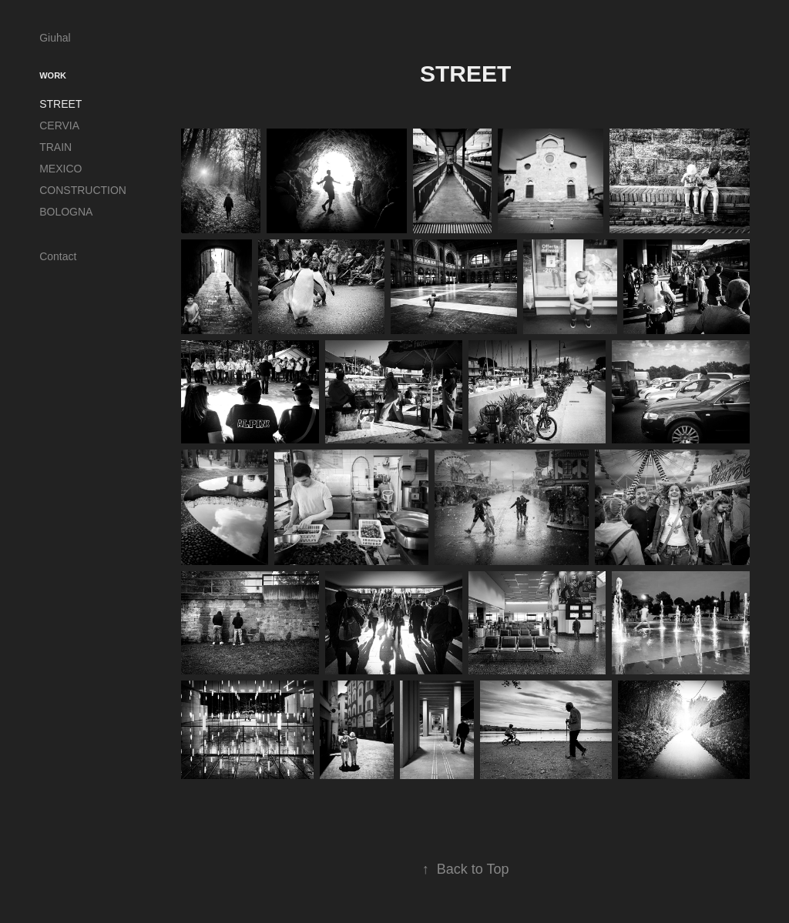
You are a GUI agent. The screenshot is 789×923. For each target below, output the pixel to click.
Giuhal (54, 38)
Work (52, 75)
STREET (60, 104)
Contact (57, 256)
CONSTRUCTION (82, 190)
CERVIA (59, 125)
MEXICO (60, 168)
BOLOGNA (65, 212)
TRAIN (55, 147)
